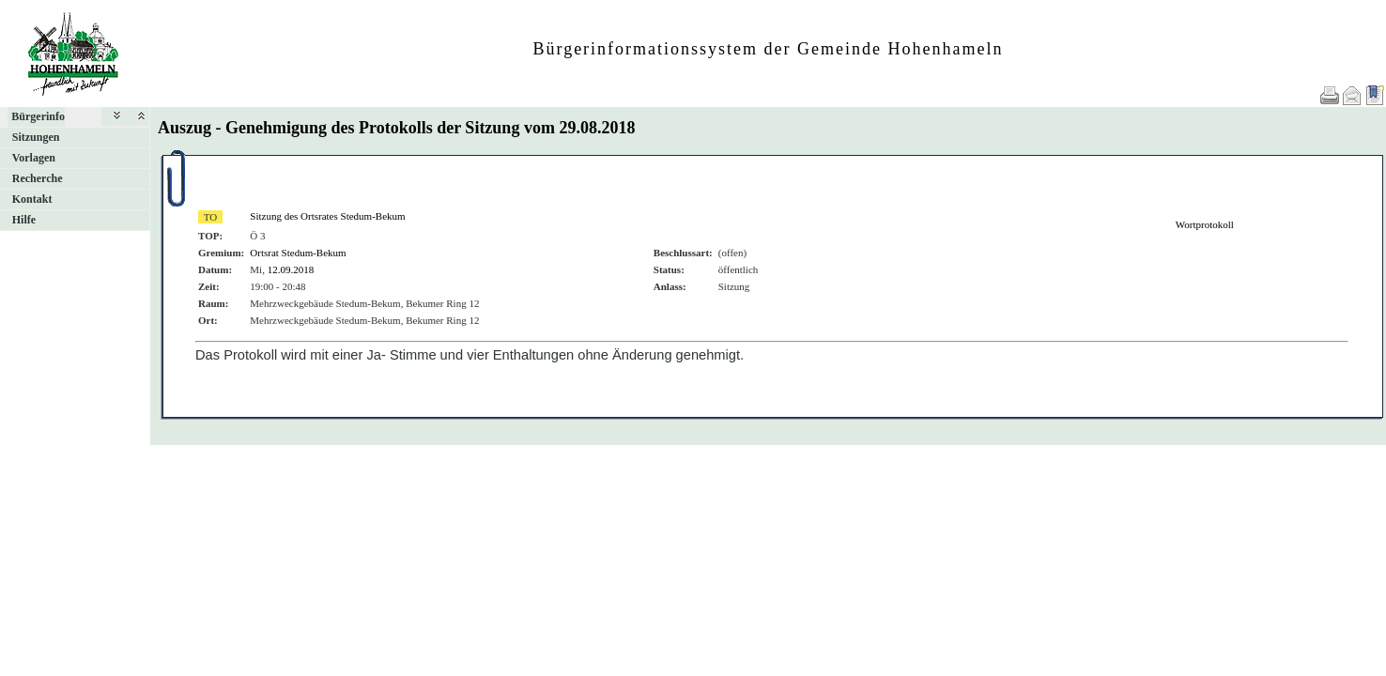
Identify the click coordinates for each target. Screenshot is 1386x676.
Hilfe (24, 219)
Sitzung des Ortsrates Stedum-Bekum (327, 216)
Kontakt (32, 199)
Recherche (37, 178)
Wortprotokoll (1205, 224)
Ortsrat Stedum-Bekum (298, 252)
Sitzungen (36, 137)
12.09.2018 (291, 269)
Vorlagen (33, 157)
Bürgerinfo (38, 116)
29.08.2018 (597, 127)
